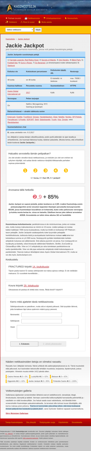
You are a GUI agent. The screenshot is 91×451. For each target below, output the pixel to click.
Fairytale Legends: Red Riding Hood (24, 60)
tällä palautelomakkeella (30, 438)
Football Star (12, 63)
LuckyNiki (39, 376)
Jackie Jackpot (39, 381)
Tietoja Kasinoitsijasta (14, 422)
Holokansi (11, 22)
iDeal (55, 117)
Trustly (53, 120)
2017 (28, 93)
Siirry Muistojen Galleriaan (17, 413)
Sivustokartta (77, 422)
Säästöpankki (45, 120)
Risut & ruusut (27, 22)
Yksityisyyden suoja (47, 422)
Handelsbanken (46, 117)
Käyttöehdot (63, 422)
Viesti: (12, 327)
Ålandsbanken (13, 122)
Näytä (38, 30)
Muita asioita (45, 22)
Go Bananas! (40, 63)
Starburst (11, 66)
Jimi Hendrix (64, 60)
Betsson (59, 376)
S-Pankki (22, 120)
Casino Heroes (17, 376)
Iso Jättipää (9, 434)
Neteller (61, 117)
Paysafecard (12, 120)
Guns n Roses (26, 63)
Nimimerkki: (15, 315)
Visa (59, 120)
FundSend (27, 117)
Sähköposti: (15, 321)
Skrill (37, 120)
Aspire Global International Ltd (13, 92)
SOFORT (30, 120)
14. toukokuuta (40, 266)
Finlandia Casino (65, 381)
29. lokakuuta (31, 285)
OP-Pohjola (76, 117)
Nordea (68, 117)
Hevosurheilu (71, 18)
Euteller (19, 117)
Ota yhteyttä (31, 422)
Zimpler (65, 120)
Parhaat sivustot (13, 18)
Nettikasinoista (32, 18)
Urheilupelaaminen (52, 18)
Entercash (11, 117)
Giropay (36, 117)
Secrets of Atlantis (48, 60)
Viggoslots (16, 381)
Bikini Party (76, 60)
